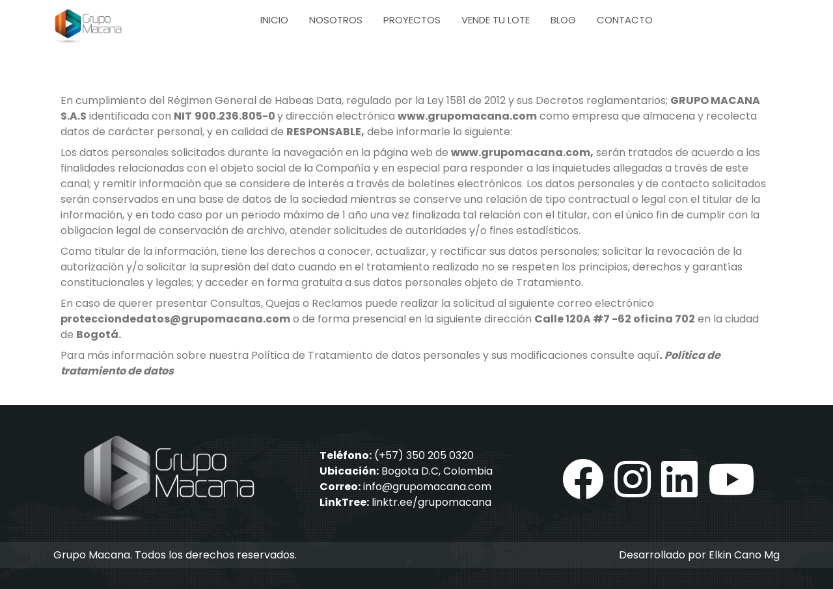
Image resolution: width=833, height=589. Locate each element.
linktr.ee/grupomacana (431, 502)
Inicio (274, 20)
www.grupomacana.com (467, 116)
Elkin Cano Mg (744, 554)
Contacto (625, 20)
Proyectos (412, 20)
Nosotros (335, 20)
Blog (563, 20)
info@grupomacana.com (427, 486)
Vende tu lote (495, 20)
